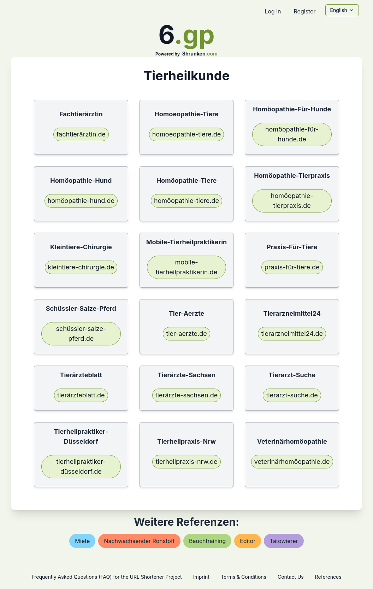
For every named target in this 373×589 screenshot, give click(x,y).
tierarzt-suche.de (292, 395)
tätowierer (284, 540)
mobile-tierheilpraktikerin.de (186, 267)
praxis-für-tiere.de (292, 267)
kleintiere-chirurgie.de (81, 267)
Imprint (201, 577)
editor (247, 540)
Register (304, 11)
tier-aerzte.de (186, 333)
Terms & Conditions (243, 577)
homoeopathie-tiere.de (186, 134)
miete (82, 540)
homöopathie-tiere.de (186, 200)
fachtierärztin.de (81, 134)
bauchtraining (207, 540)
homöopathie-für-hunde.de (292, 134)
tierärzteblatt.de (81, 395)
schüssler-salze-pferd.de (81, 333)
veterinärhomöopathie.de (292, 461)
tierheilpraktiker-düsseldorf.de (81, 466)
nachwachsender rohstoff (139, 540)
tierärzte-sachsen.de (186, 395)
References (328, 577)
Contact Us (291, 577)
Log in (273, 11)
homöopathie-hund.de (81, 200)
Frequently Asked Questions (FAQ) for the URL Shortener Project (106, 577)
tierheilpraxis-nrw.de (186, 461)
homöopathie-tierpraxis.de (292, 200)
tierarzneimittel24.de (292, 333)
